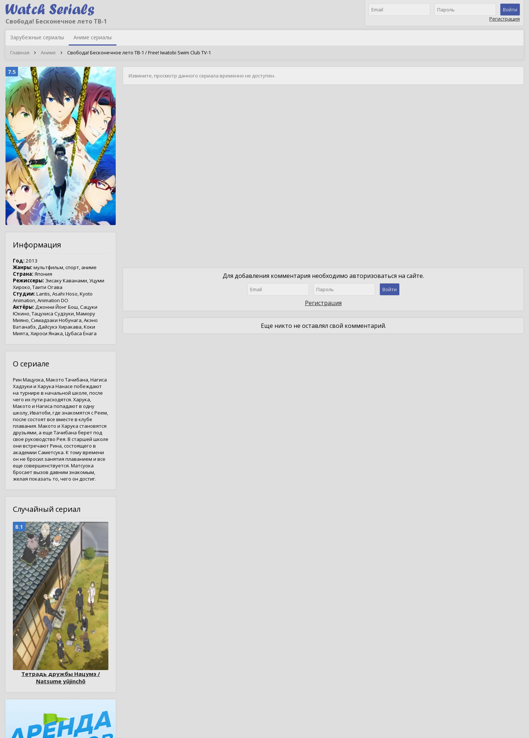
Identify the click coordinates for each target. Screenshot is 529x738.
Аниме (48, 52)
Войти (510, 9)
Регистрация (504, 18)
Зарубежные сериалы (37, 37)
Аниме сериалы (92, 37)
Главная (19, 52)
